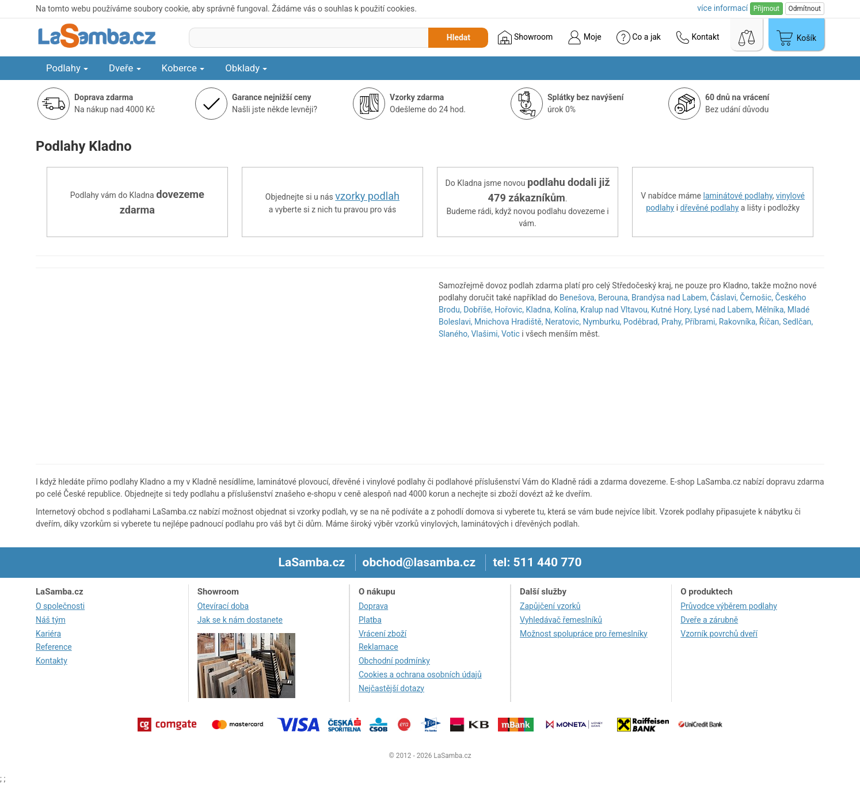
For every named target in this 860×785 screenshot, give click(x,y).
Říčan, (770, 321)
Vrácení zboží (382, 633)
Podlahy (67, 68)
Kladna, (539, 309)
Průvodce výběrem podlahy (728, 606)
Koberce (183, 68)
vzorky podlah (367, 196)
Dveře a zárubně (709, 619)
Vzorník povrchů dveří (719, 633)
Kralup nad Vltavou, (614, 309)
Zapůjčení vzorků (550, 606)
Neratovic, (563, 321)
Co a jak (639, 37)
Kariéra (48, 633)
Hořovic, (509, 309)
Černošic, (756, 297)
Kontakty (51, 660)
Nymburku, (602, 321)
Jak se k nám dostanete (240, 619)
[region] (228, 366)
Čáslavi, (724, 297)
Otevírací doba (223, 606)
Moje (584, 37)
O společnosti (60, 606)
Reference (54, 646)
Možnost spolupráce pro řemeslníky (584, 633)
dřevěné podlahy (709, 207)
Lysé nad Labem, (724, 309)
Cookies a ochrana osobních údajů (420, 674)
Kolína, (566, 309)
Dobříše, (478, 309)
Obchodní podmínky (394, 660)
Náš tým (51, 619)
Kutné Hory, (671, 309)
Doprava (373, 606)
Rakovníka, (738, 321)
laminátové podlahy (738, 195)
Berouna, (614, 297)
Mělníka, (771, 309)
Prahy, (672, 321)
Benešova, (578, 297)
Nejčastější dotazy (391, 688)
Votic (510, 333)
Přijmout (766, 9)
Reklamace (378, 646)
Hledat (458, 37)
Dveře (125, 68)
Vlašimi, (485, 333)
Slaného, (454, 333)
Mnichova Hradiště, (508, 321)
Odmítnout (805, 9)
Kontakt (698, 37)
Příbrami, (701, 321)
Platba (370, 619)
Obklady (246, 68)
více (722, 8)
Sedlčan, (798, 321)
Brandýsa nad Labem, (670, 297)
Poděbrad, (641, 321)
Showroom (525, 37)
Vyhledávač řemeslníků (561, 619)
